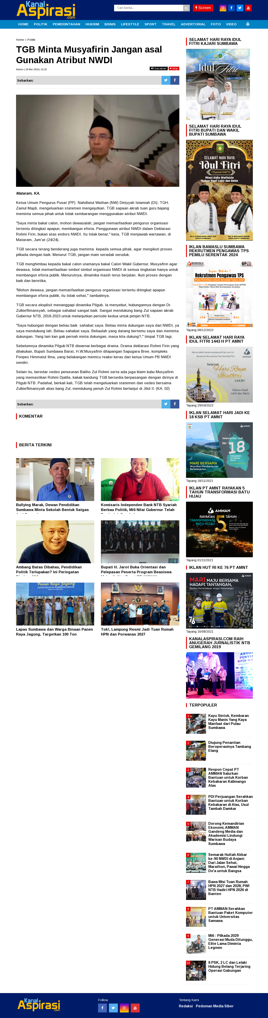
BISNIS (110, 24)
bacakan (158, 68)
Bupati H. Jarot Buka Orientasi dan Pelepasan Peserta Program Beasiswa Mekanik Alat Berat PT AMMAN (136, 572)
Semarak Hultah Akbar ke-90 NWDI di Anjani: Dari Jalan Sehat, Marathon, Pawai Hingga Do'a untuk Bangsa (229, 863)
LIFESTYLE (130, 24)
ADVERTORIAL (193, 24)
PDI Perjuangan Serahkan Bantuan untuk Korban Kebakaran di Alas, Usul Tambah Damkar (230, 803)
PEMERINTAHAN (66, 24)
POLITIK (40, 24)
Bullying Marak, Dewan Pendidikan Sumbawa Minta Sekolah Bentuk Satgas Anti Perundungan (52, 510)
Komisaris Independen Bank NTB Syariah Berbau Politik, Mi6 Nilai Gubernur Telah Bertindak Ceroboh (139, 510)
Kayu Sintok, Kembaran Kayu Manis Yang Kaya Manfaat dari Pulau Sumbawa (228, 722)
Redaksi (186, 1006)
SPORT (151, 24)
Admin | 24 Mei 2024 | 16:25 (31, 69)
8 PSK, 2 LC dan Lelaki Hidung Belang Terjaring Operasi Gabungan (229, 966)
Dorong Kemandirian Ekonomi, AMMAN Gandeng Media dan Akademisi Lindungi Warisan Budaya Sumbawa (226, 834)
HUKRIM (92, 24)
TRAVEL (169, 24)
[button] (247, 22)
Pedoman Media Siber (215, 1006)
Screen (203, 8)
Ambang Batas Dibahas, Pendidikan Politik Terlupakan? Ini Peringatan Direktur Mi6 (49, 572)
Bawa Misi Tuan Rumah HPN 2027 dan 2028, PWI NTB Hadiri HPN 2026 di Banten (228, 888)
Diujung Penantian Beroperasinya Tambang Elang (229, 746)
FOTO (216, 24)
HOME (23, 24)
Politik (31, 39)
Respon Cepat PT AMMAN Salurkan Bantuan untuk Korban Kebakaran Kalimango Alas (228, 778)
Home (20, 39)
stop (174, 68)
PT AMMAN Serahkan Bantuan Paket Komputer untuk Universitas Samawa (230, 915)
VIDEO (231, 24)
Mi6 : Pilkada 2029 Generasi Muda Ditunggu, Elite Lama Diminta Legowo (230, 942)
